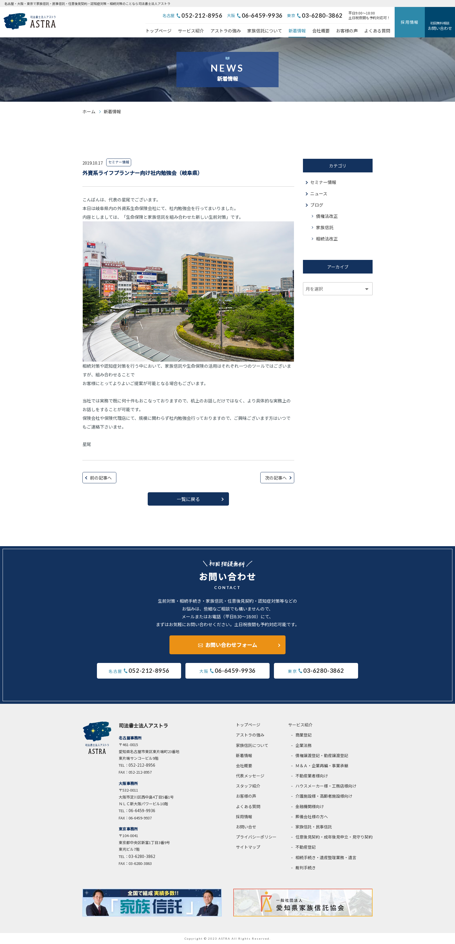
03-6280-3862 (322, 15)
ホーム (88, 111)
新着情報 (297, 31)
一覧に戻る (188, 498)
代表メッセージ (250, 776)
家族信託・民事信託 (313, 827)
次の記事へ (276, 478)
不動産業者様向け (311, 776)
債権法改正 (327, 216)
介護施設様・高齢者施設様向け (323, 796)
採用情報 (410, 22)
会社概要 (321, 31)
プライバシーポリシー (256, 837)
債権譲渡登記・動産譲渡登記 (321, 755)
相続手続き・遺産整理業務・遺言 (325, 857)
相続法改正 (327, 239)
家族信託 (324, 227)
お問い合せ (246, 827)
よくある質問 (377, 31)
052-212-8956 (201, 15)
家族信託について (264, 31)
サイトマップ (248, 847)
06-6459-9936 (262, 15)
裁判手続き (305, 867)
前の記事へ (101, 478)
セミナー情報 (323, 182)
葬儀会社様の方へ (311, 816)
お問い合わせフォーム (231, 644)
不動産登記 (305, 847)
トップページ (158, 31)
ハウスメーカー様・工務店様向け (325, 786)
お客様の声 (347, 31)
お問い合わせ (440, 25)
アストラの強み (225, 31)
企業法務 (303, 745)
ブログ (316, 205)
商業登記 (303, 735)
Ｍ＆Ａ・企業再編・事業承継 (321, 765)
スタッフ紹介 (248, 786)
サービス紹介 (191, 31)
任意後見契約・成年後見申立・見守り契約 (334, 837)
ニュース (318, 193)
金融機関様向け (309, 806)
